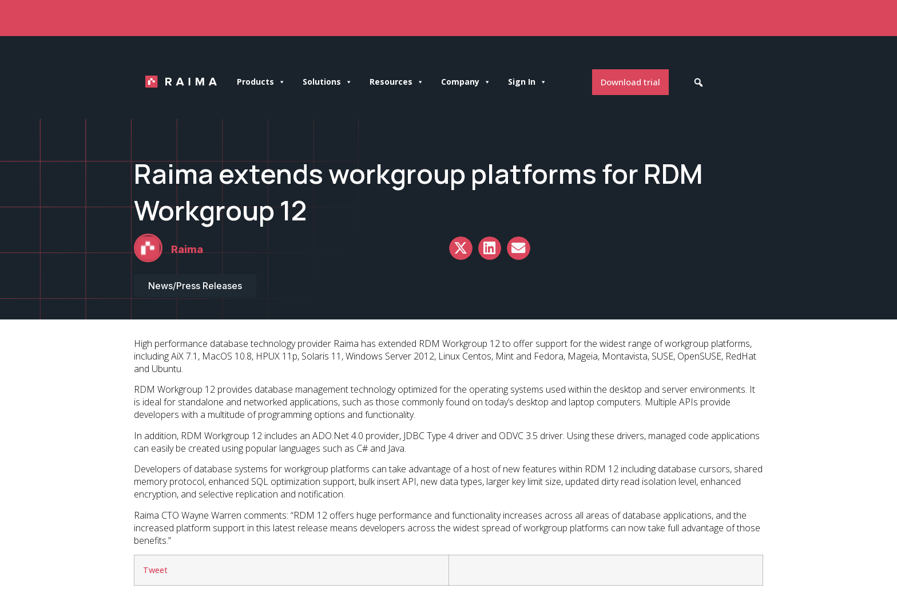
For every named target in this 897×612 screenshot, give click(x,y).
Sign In (527, 82)
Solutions (327, 82)
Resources (397, 82)
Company (466, 82)
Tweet (155, 569)
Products (261, 82)
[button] (698, 82)
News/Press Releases (195, 285)
